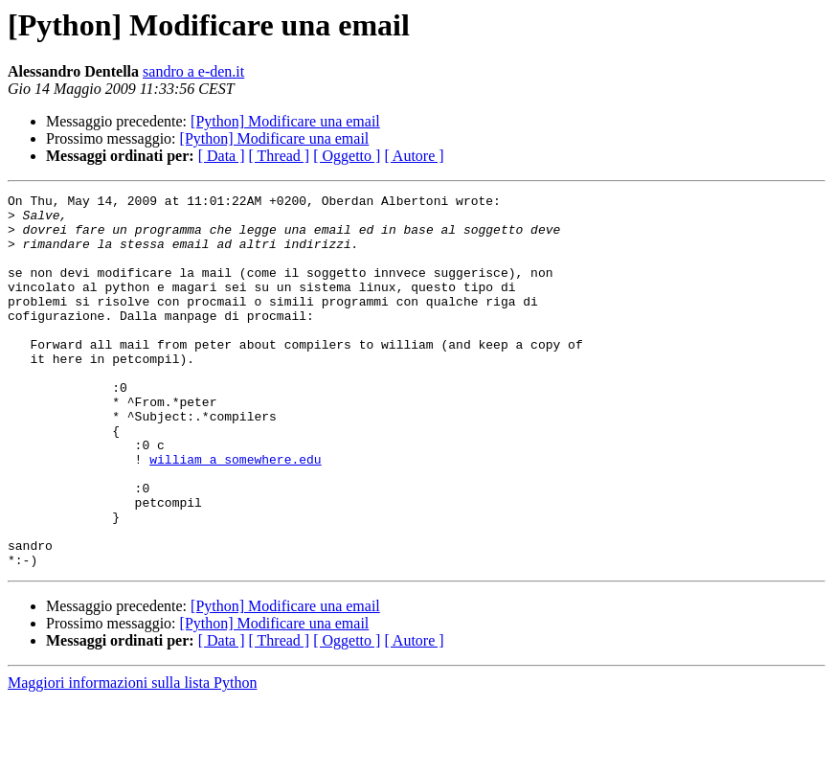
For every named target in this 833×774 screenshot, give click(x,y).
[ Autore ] (413, 156)
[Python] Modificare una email (285, 121)
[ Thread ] (279, 156)
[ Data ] (221, 156)
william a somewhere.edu (235, 513)
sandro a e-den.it (193, 71)
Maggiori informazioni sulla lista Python (132, 757)
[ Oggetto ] (346, 156)
